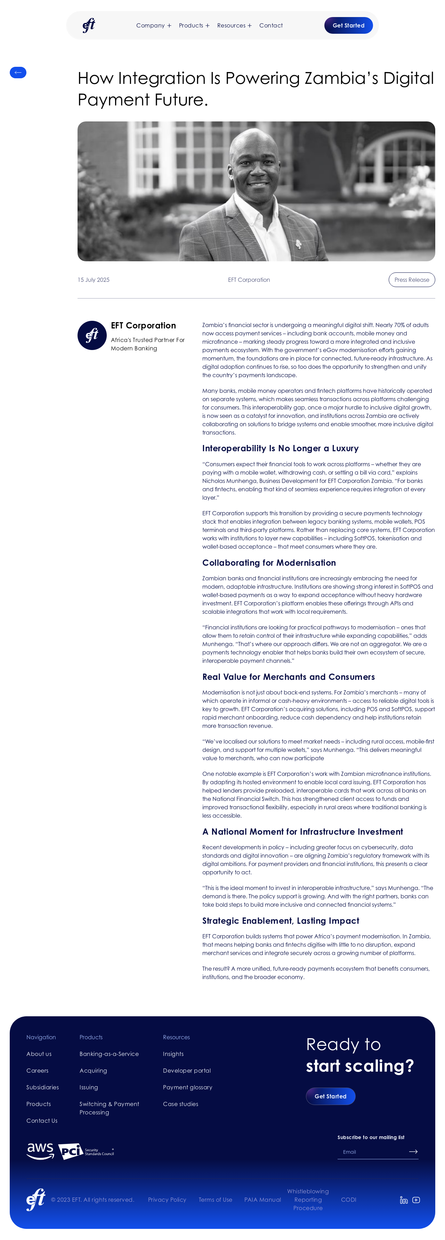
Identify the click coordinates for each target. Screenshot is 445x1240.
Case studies (180, 1103)
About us (38, 1053)
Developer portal (187, 1070)
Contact (271, 25)
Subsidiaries (42, 1087)
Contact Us (41, 1120)
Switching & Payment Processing (109, 1108)
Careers (37, 1070)
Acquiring (93, 1070)
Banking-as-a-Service (109, 1053)
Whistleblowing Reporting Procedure (308, 1199)
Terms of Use (216, 1199)
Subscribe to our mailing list (371, 1137)
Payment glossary (187, 1087)
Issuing (89, 1087)
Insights (173, 1053)
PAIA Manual (262, 1199)
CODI (349, 1199)
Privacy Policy (167, 1199)
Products (38, 1103)
